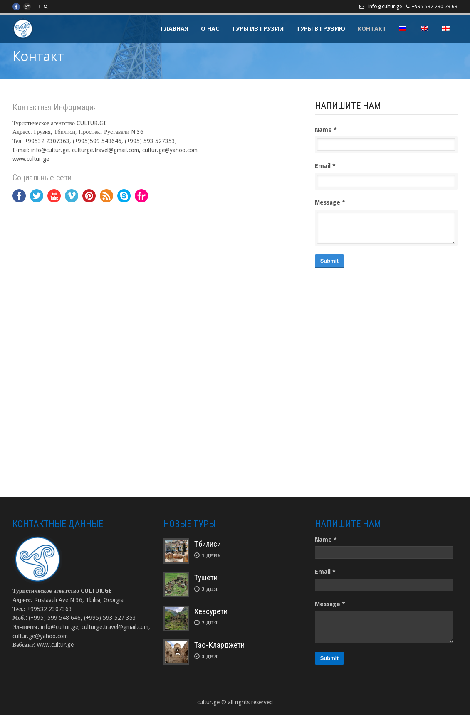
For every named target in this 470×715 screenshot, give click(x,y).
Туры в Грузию (320, 28)
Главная (174, 28)
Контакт (372, 28)
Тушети (206, 577)
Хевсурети (211, 611)
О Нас (210, 28)
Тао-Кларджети (219, 645)
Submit (329, 261)
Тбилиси (207, 544)
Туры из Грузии (258, 28)
